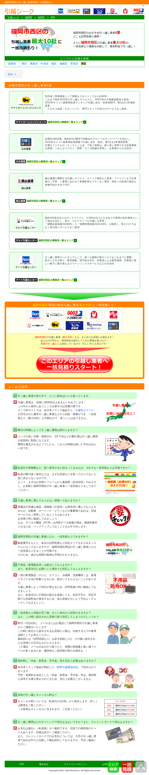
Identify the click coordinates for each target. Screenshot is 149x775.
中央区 (44, 63)
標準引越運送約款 (67, 667)
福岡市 (12, 63)
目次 (10, 74)
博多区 (34, 63)
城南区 (63, 63)
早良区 (74, 63)
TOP (21, 764)
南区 (54, 63)
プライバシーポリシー (75, 764)
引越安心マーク (84, 410)
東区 (24, 63)
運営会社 (43, 764)
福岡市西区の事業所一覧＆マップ (49, 122)
